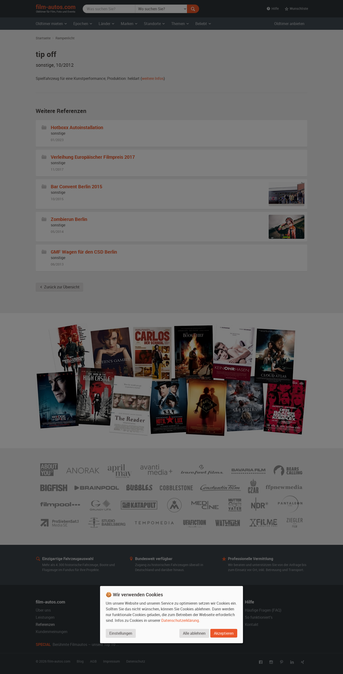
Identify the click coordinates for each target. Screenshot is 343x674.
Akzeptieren (224, 633)
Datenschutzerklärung (180, 620)
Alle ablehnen (194, 633)
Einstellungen (120, 633)
